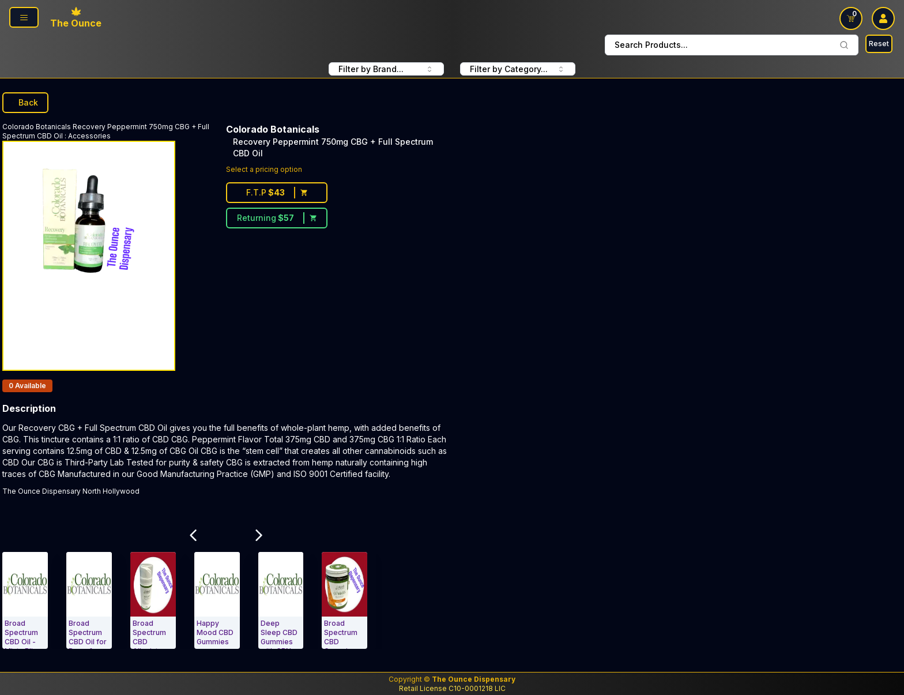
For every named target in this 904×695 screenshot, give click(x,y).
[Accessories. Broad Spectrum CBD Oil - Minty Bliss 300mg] (25, 600)
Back (25, 102)
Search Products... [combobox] (732, 45)
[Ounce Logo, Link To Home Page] (76, 18)
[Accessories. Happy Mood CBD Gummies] (217, 600)
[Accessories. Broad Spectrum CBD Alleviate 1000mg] (153, 600)
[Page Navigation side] (24, 17)
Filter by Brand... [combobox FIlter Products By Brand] (386, 69)
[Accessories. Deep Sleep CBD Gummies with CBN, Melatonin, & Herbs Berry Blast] (281, 600)
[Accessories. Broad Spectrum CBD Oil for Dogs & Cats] (89, 600)
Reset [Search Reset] (879, 43)
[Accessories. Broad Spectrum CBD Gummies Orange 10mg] (344, 600)
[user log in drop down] (883, 18)
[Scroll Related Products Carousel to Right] (259, 536)
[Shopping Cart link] (850, 18)
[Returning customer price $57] (276, 218)
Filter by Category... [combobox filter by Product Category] (518, 69)
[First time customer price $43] (276, 192)
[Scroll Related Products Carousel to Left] (193, 536)
